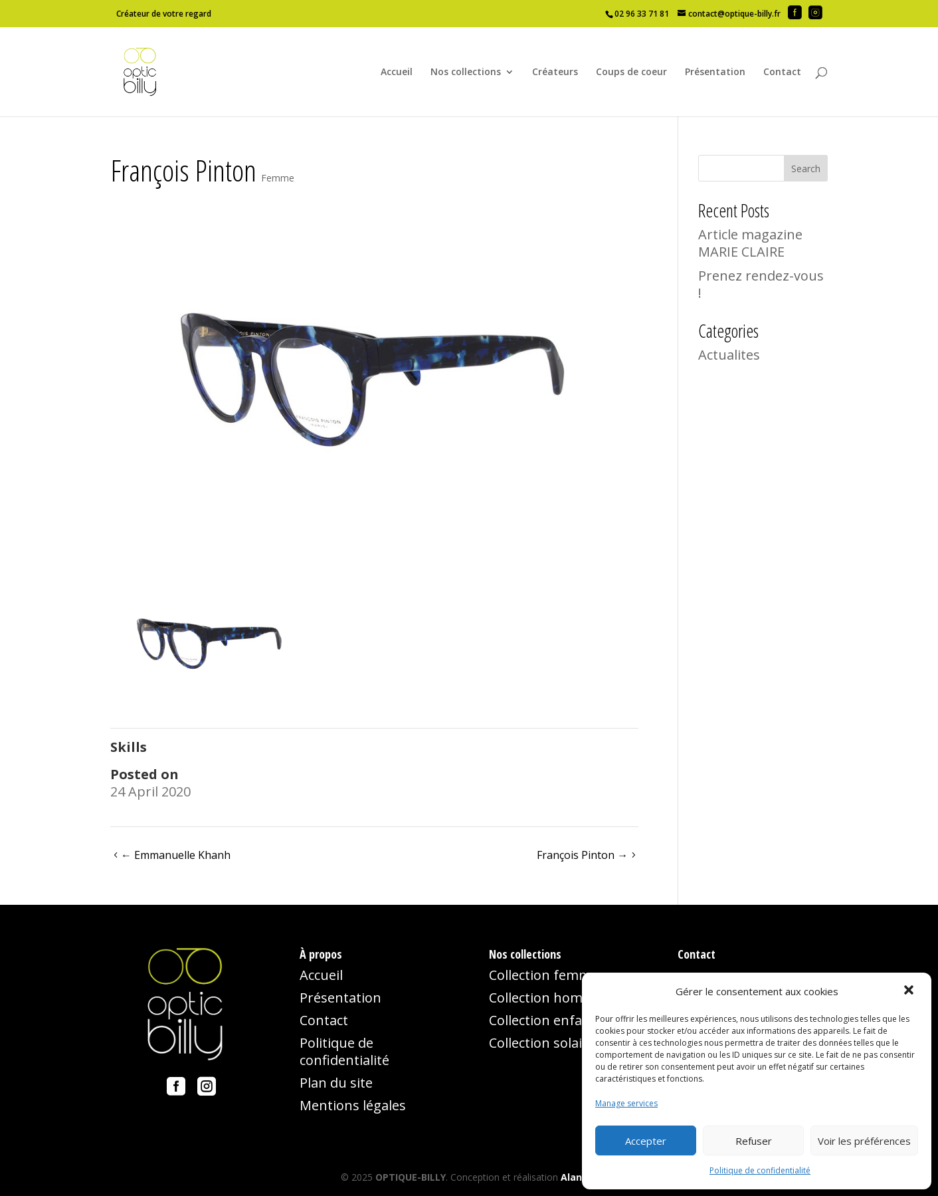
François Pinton (582, 855)
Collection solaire (542, 1043)
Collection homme (546, 998)
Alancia (578, 1177)
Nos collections (465, 72)
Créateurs (555, 72)
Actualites (729, 355)
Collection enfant (542, 1020)
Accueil (397, 72)
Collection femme (544, 975)
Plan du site (336, 1083)
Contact (782, 72)
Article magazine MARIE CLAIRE (750, 243)
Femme (277, 178)
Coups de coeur (631, 72)
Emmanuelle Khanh (176, 855)
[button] (910, 991)
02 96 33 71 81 (641, 13)
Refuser (753, 1140)
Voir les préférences (864, 1140)
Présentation (715, 72)
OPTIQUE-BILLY (410, 1177)
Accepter (645, 1140)
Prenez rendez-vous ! (761, 284)
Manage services (626, 1103)
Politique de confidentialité (759, 1170)
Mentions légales (353, 1105)
